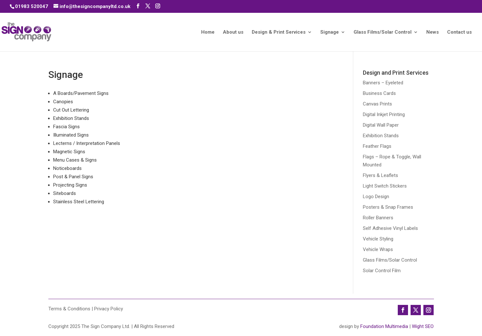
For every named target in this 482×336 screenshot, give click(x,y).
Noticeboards (67, 168)
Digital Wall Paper (381, 125)
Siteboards (64, 193)
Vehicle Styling (378, 239)
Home (208, 32)
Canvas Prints (377, 104)
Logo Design (376, 196)
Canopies (63, 102)
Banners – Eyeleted (383, 83)
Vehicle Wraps (378, 249)
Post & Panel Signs (73, 177)
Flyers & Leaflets (380, 175)
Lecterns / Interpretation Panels (86, 143)
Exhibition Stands (71, 118)
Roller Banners (378, 218)
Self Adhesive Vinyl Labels (390, 228)
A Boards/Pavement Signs (81, 93)
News (432, 32)
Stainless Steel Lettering (78, 202)
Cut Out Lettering (71, 110)
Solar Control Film (382, 270)
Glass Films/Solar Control (383, 32)
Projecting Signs (70, 185)
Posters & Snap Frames (388, 207)
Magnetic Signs (69, 152)
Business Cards (379, 93)
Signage (329, 32)
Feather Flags (377, 146)
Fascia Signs (66, 127)
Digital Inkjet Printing (384, 114)
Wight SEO (423, 326)
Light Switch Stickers (385, 186)
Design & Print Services (279, 32)
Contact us (459, 32)
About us (233, 32)
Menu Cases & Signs (75, 160)
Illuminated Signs (71, 135)
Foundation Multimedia (384, 326)
